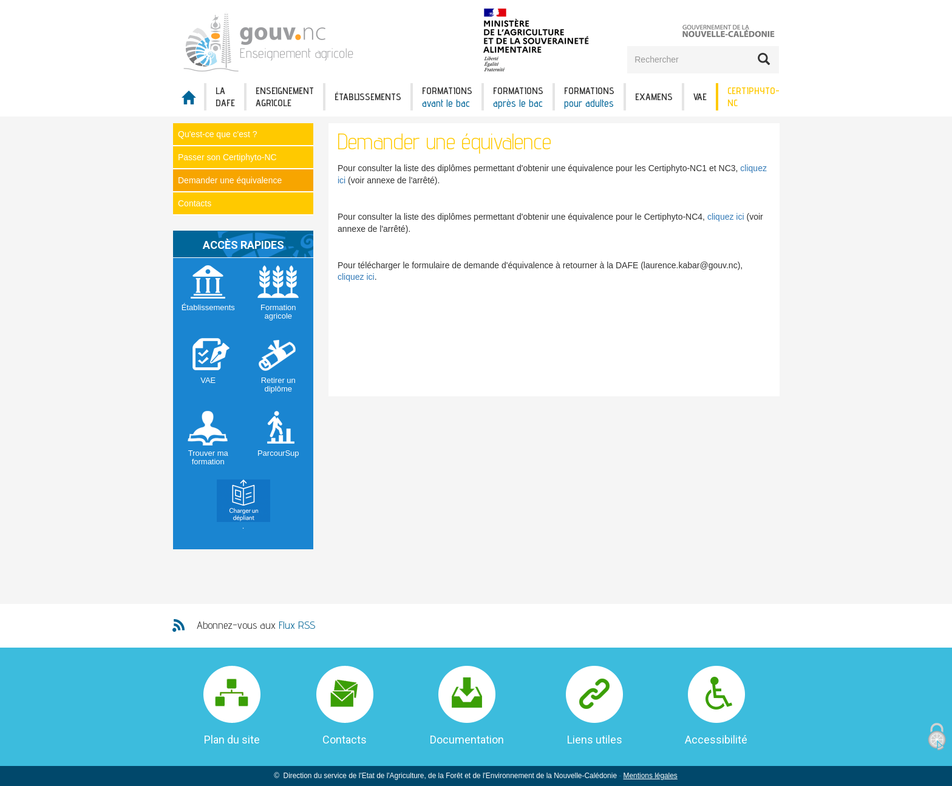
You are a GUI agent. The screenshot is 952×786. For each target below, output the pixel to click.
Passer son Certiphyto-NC (227, 157)
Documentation (467, 739)
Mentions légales (651, 775)
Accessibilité (716, 739)
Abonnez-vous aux (256, 624)
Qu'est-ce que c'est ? (217, 134)
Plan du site (232, 739)
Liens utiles (594, 739)
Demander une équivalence (230, 180)
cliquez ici (725, 217)
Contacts (194, 203)
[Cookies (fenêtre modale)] (937, 737)
